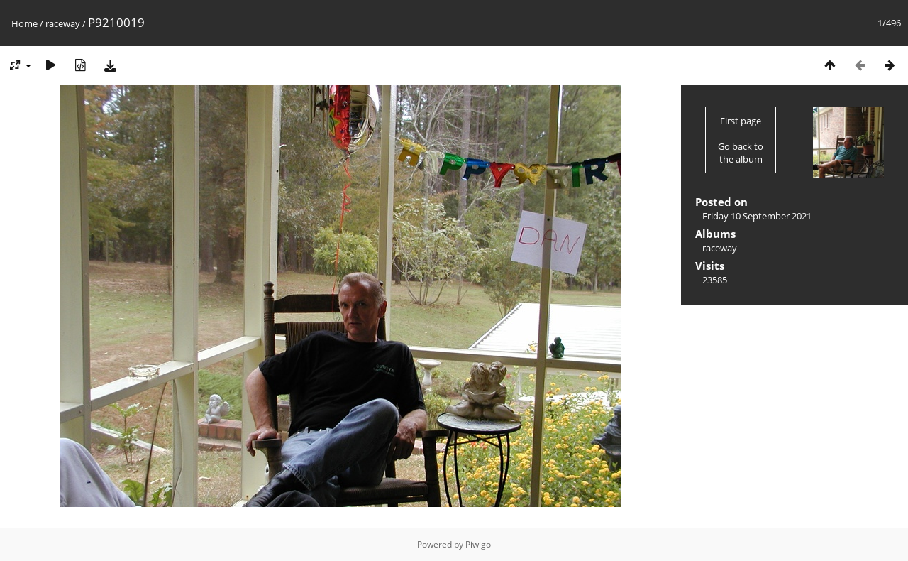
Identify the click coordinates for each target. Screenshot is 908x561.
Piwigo (478, 544)
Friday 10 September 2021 (757, 215)
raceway (62, 23)
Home (24, 23)
